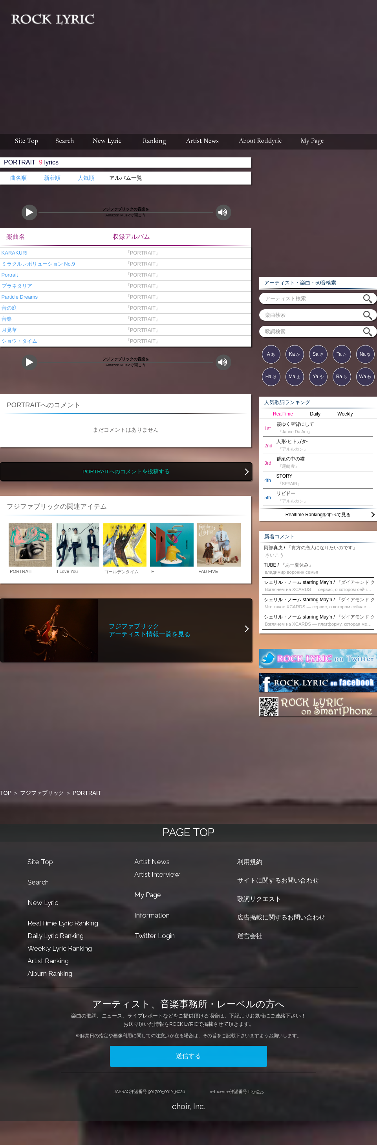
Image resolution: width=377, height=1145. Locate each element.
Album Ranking (49, 973)
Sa (318, 354)
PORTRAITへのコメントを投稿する (126, 472)
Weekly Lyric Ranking (59, 948)
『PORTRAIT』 (141, 253)
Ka (294, 354)
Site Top (40, 862)
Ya (318, 376)
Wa (365, 376)
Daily (315, 414)
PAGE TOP (188, 832)
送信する (188, 1056)
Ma (294, 376)
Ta (342, 354)
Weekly (345, 414)
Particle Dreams (19, 297)
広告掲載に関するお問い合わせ (281, 917)
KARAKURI (13, 253)
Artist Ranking (48, 961)
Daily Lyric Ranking (55, 936)
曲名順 (18, 178)
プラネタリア (16, 286)
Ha (271, 376)
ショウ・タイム (18, 341)
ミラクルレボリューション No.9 (37, 264)
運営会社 (249, 936)
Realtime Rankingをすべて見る (318, 514)
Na (365, 354)
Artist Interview (157, 874)
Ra (342, 376)
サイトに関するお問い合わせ (278, 880)
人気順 (86, 178)
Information (152, 915)
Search (38, 882)
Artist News (152, 862)
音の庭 (8, 308)
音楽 (6, 319)
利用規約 (249, 862)
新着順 (52, 178)
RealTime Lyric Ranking (62, 923)
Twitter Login (154, 936)
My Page (147, 895)
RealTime (283, 414)
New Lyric (42, 903)
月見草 (8, 330)
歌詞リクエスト (259, 899)
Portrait (9, 275)
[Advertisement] (239, 63)
